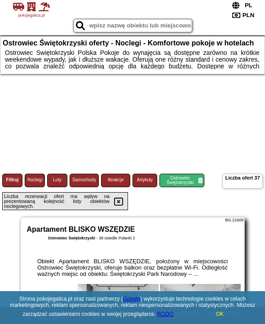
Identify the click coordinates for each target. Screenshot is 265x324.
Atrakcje (115, 179)
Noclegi (34, 179)
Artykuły (145, 179)
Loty (57, 179)
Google (132, 299)
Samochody (84, 179)
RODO (165, 314)
